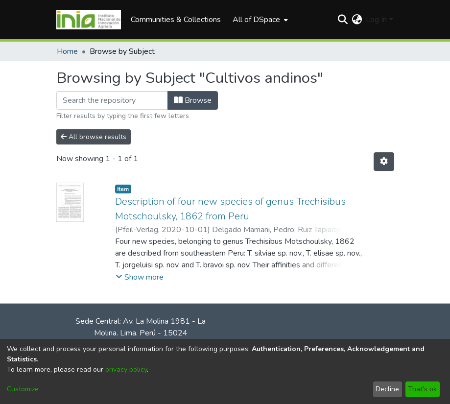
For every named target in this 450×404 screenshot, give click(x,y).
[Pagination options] (384, 161)
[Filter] (112, 100)
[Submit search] (342, 19)
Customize (23, 389)
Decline (387, 389)
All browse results (93, 137)
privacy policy (126, 369)
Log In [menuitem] (376, 19)
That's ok (422, 389)
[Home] (88, 19)
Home (67, 51)
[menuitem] (259, 19)
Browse (193, 100)
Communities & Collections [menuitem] (176, 19)
